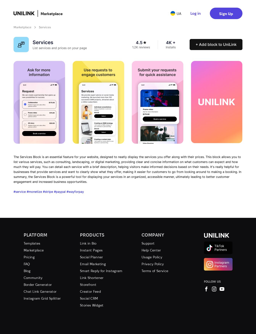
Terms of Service (155, 271)
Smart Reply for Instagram (101, 271)
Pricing (29, 257)
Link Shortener (92, 278)
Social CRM (89, 298)
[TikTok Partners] (218, 243)
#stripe (48, 192)
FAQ (27, 264)
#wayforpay (75, 192)
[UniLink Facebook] (206, 290)
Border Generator (38, 284)
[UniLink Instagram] (214, 290)
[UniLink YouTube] (222, 290)
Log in (195, 13)
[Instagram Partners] (218, 260)
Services (45, 27)
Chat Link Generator (40, 291)
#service (20, 192)
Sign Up (226, 14)
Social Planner (91, 257)
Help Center (151, 250)
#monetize (34, 192)
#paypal (60, 192)
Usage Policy (152, 257)
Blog (27, 271)
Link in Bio (88, 243)
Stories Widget (92, 305)
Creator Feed (90, 291)
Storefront (88, 284)
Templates (32, 243)
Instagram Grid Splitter (42, 298)
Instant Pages (91, 250)
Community (33, 278)
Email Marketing (93, 264)
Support (148, 243)
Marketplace (52, 14)
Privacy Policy (153, 264)
